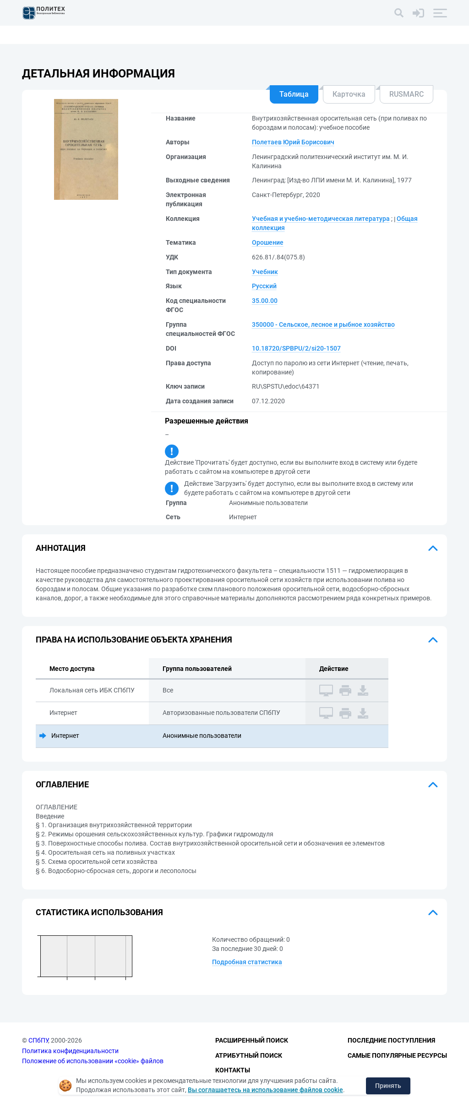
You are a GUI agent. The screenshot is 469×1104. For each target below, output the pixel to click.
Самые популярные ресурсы (397, 1055)
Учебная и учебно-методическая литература (321, 218)
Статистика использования (99, 912)
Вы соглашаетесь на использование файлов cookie (265, 1089)
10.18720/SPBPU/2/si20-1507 (296, 348)
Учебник (265, 271)
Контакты (232, 1070)
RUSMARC (406, 94)
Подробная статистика (247, 962)
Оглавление (62, 784)
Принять (388, 1085)
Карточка (349, 94)
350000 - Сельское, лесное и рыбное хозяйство (323, 324)
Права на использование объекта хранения (134, 639)
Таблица (294, 94)
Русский (264, 286)
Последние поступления (391, 1040)
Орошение (268, 242)
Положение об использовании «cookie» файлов (93, 1061)
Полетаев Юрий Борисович (293, 142)
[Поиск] (399, 12)
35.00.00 (265, 300)
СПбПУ (38, 1040)
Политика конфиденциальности (70, 1051)
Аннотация (61, 548)
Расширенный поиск (251, 1040)
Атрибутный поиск (248, 1055)
